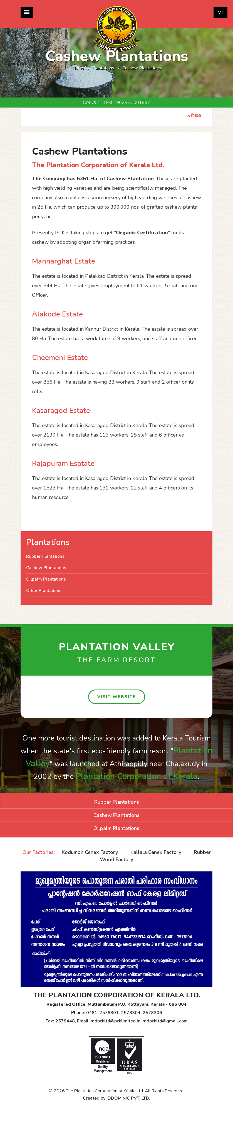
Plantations (103, 68)
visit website (116, 697)
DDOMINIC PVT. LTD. (129, 1098)
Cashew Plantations (46, 568)
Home (78, 68)
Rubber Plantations (45, 556)
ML (220, 12)
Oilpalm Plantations (46, 579)
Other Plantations (43, 590)
